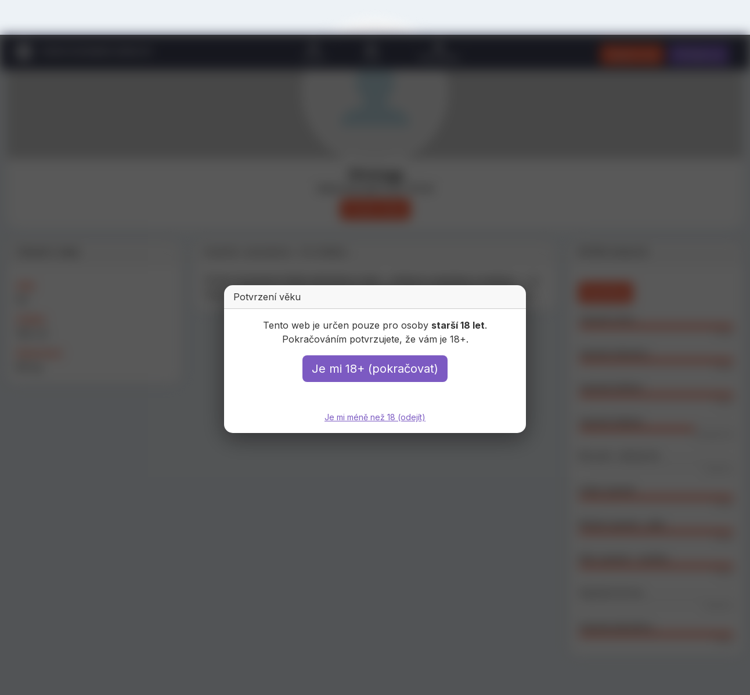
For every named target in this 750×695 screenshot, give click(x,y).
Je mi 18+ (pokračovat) (375, 369)
